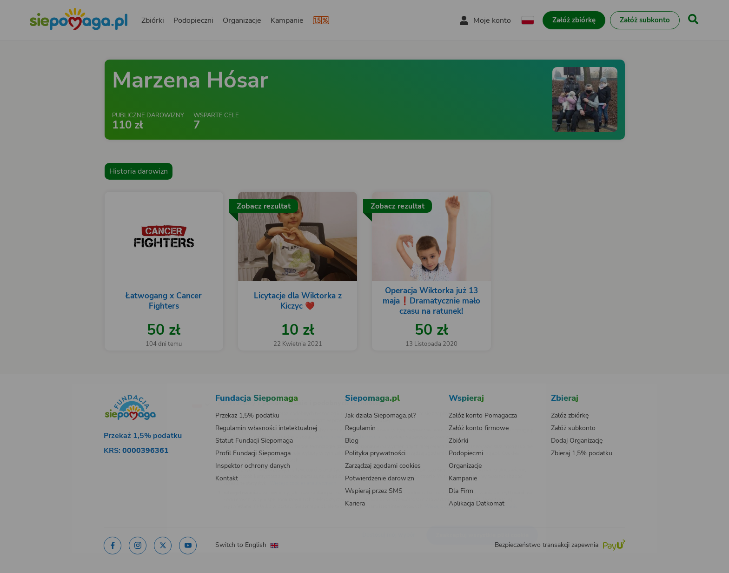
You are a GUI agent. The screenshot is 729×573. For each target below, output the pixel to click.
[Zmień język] (160, 389)
